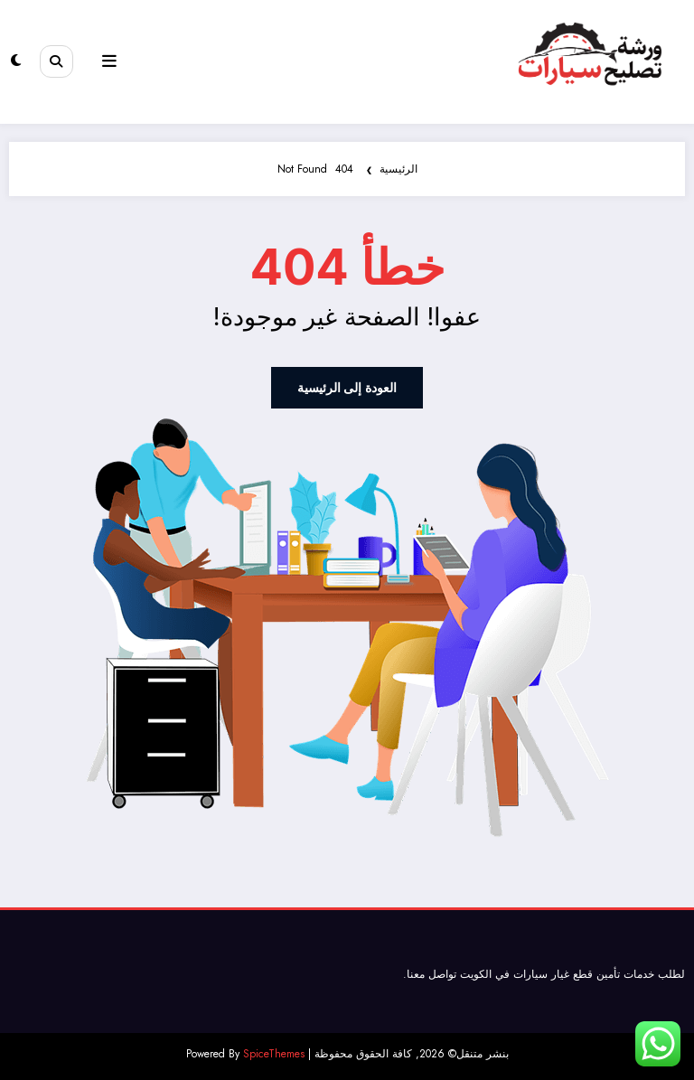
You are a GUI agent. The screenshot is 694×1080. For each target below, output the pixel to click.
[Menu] (105, 61)
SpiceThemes (274, 1052)
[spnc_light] (16, 62)
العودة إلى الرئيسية (346, 387)
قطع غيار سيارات (553, 972)
